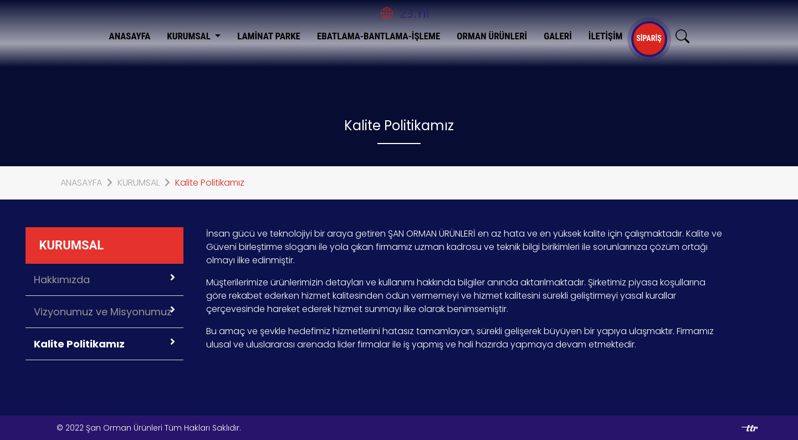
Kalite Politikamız (209, 182)
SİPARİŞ (649, 38)
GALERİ (558, 36)
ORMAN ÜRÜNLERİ (492, 36)
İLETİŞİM (606, 36)
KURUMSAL (190, 36)
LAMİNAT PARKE (268, 36)
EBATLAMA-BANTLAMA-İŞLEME (378, 36)
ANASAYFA (130, 36)
